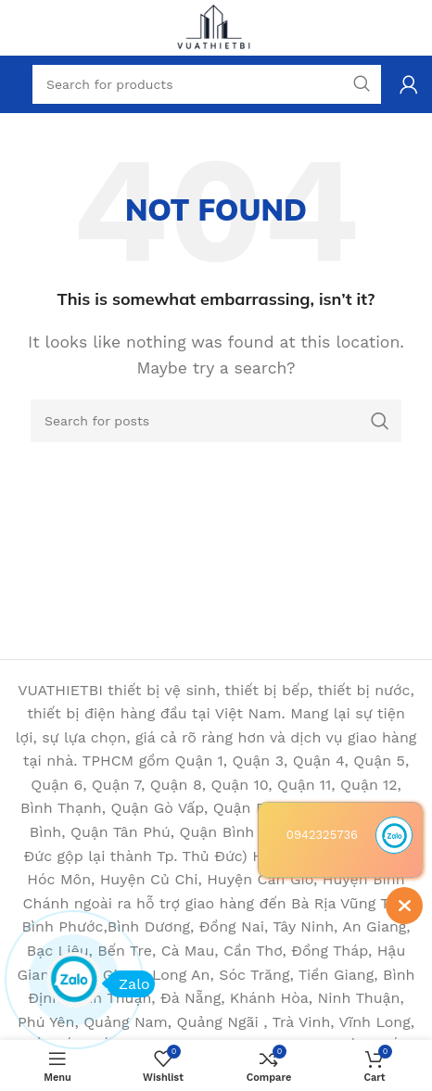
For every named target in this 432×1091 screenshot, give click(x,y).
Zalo (128, 984)
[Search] (216, 421)
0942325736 (322, 835)
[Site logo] (216, 26)
